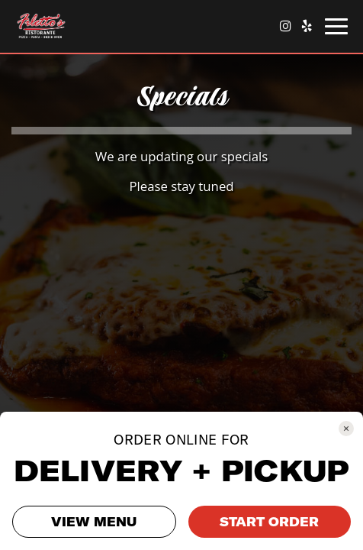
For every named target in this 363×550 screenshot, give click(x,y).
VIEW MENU (94, 521)
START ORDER (269, 521)
